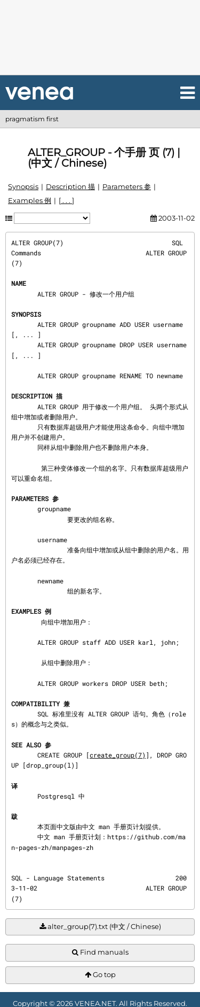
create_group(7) (118, 755)
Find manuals (100, 952)
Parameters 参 (126, 186)
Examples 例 (29, 200)
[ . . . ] (66, 200)
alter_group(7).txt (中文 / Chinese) (100, 926)
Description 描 (70, 186)
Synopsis (23, 186)
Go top (100, 974)
